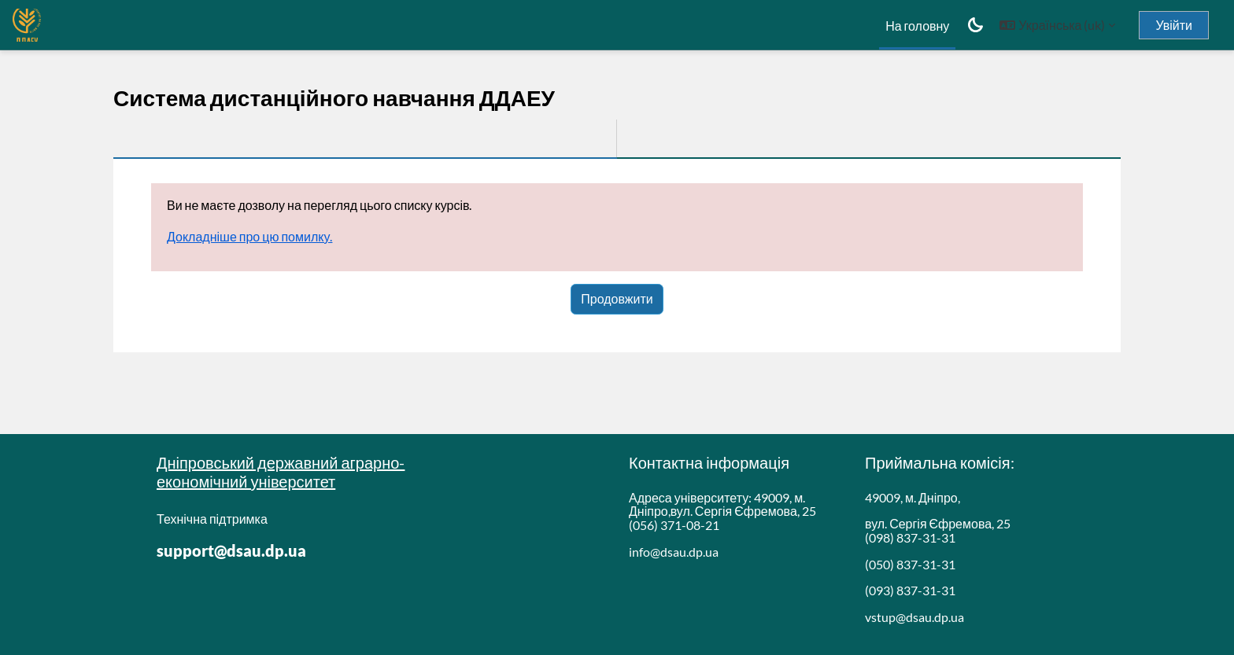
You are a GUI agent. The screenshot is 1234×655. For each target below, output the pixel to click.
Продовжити (616, 298)
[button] (1057, 25)
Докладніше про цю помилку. (249, 236)
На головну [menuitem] (917, 25)
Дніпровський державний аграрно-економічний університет (281, 472)
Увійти (1173, 25)
